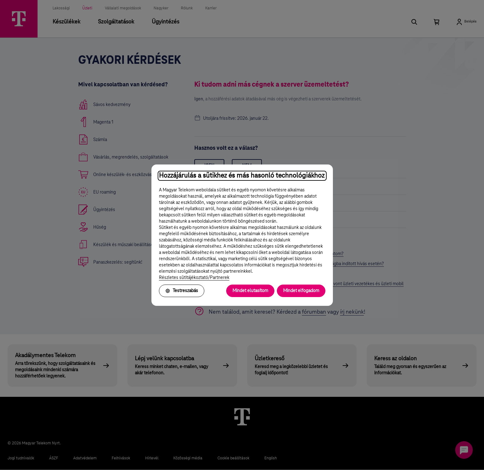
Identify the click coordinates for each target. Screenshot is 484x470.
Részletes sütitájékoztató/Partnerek (194, 277)
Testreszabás (181, 290)
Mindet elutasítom (250, 290)
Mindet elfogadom (301, 290)
